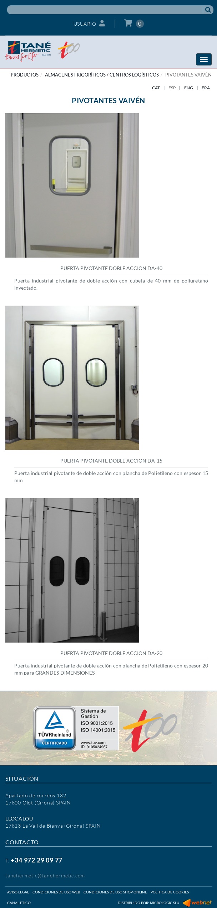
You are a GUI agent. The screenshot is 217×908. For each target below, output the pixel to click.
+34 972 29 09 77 (36, 860)
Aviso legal (18, 892)
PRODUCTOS (25, 75)
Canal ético (19, 903)
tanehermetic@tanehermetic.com (45, 875)
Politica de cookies (170, 892)
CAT (156, 87)
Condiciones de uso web (56, 892)
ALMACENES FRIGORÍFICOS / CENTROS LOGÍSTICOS (102, 75)
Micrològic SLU (164, 903)
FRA (206, 87)
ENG (188, 87)
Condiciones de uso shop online (115, 892)
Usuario (89, 23)
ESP (172, 87)
